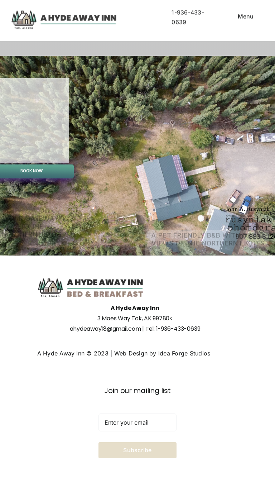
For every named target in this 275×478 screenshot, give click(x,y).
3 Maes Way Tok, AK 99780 (133, 318)
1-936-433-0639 (178, 329)
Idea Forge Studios (184, 353)
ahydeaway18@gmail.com (105, 329)
